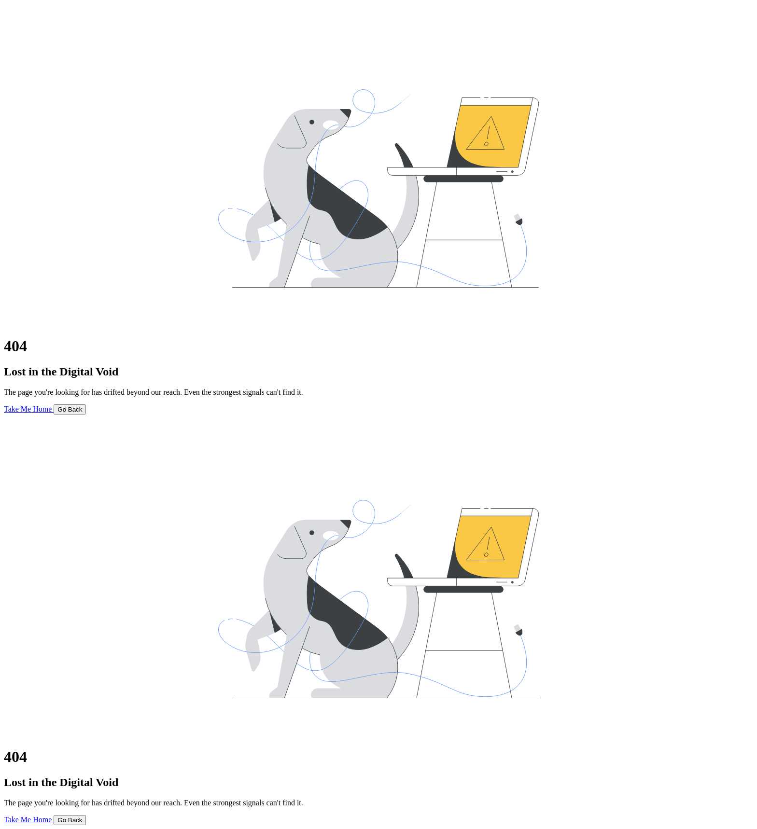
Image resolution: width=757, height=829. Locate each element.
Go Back (69, 409)
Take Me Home (29, 409)
